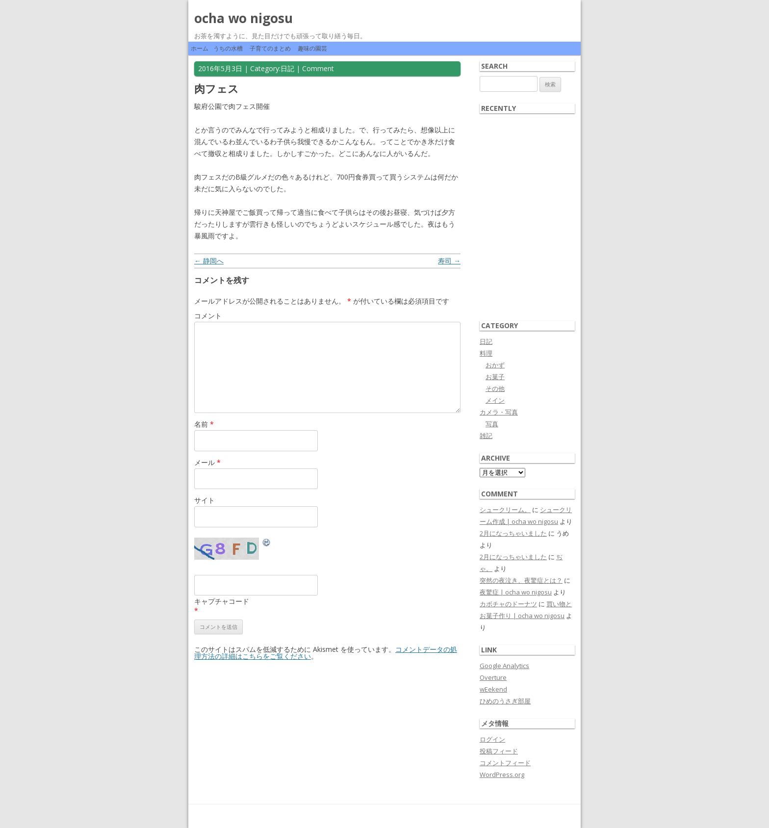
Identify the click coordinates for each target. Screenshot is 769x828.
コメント (208, 315)
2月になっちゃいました (513, 533)
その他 (495, 388)
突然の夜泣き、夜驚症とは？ (521, 580)
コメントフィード (505, 762)
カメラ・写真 (499, 412)
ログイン (492, 739)
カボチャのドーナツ (508, 603)
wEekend (493, 689)
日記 (287, 68)
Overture (493, 677)
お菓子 (495, 376)
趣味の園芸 (312, 48)
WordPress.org (502, 774)
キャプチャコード (221, 601)
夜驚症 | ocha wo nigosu (516, 592)
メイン (495, 400)
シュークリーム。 (505, 509)
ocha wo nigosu (243, 18)
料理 (486, 353)
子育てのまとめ (270, 48)
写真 (492, 423)
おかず (495, 365)
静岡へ (209, 260)
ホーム (199, 48)
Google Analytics (504, 665)
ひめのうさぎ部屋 (505, 701)
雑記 (486, 435)
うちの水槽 (228, 48)
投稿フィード (499, 751)
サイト (204, 500)
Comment (318, 68)
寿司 (449, 260)
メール (207, 462)
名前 (204, 424)
